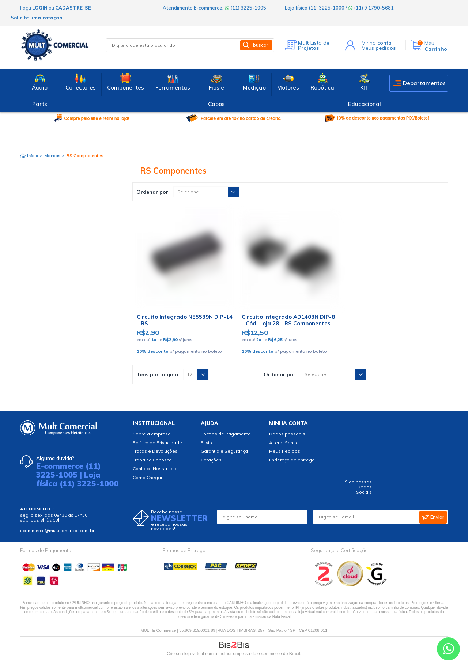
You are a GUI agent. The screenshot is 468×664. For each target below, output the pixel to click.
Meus (379, 47)
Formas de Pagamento (226, 434)
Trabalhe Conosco (152, 460)
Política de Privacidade (157, 442)
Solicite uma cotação (36, 17)
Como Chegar (147, 477)
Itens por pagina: (158, 374)
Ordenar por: (153, 192)
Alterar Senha (284, 442)
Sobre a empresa (152, 434)
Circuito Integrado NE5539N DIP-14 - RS (185, 320)
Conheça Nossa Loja (155, 468)
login (40, 8)
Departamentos (424, 83)
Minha (377, 42)
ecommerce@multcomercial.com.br (57, 530)
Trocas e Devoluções (155, 451)
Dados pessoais (287, 434)
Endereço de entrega (292, 460)
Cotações (211, 460)
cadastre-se (73, 8)
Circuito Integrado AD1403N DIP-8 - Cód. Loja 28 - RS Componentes (288, 320)
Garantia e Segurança (224, 451)
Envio (206, 442)
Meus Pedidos (284, 451)
